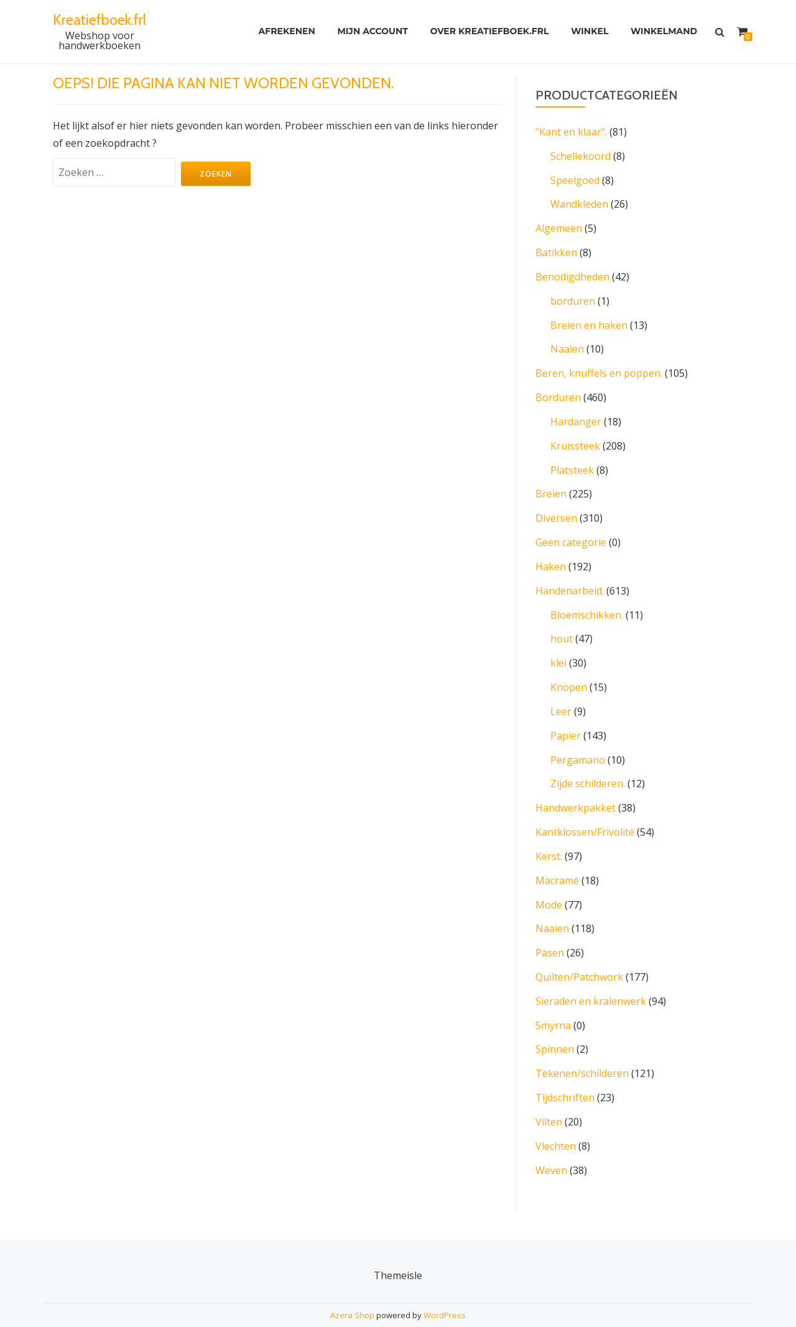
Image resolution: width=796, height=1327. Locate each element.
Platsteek (572, 462)
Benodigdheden (572, 273)
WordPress (444, 1292)
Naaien (567, 344)
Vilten (548, 1100)
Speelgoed (574, 179)
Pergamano (577, 746)
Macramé (557, 864)
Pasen (549, 935)
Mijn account (371, 31)
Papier (565, 722)
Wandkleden (579, 203)
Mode (548, 888)
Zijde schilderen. (587, 770)
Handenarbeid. (569, 581)
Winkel (589, 31)
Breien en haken (588, 321)
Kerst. (548, 841)
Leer (561, 699)
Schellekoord (580, 155)
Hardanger (575, 415)
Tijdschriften (565, 1077)
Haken (550, 557)
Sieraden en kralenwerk (590, 982)
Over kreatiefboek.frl (489, 31)
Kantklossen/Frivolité (584, 817)
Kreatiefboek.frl (100, 20)
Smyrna (553, 1006)
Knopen (568, 675)
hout (561, 628)
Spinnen (554, 1030)
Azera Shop (352, 1292)
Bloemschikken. (586, 604)
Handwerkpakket (575, 793)
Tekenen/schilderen (582, 1053)
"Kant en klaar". (571, 132)
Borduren (558, 392)
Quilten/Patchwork (579, 959)
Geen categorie (570, 533)
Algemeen (558, 226)
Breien (551, 486)
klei (558, 652)
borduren (572, 297)
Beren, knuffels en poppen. (598, 368)
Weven (551, 1148)
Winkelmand (664, 31)
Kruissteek (575, 439)
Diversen (556, 510)
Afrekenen (285, 31)
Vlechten (555, 1124)
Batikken (556, 250)
